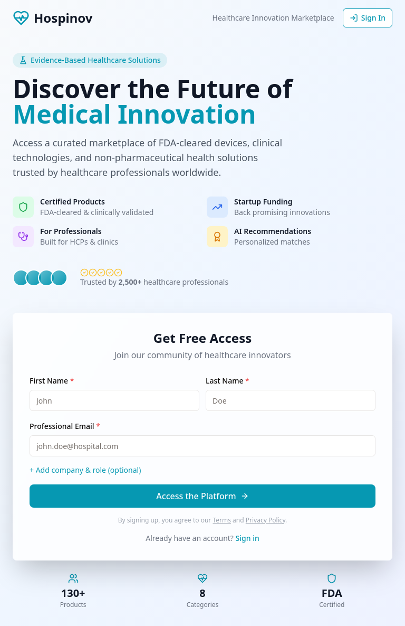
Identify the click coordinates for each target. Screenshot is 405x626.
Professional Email (65, 426)
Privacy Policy (265, 520)
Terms (222, 520)
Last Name (227, 381)
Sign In (367, 18)
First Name (52, 381)
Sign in (247, 538)
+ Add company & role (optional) (85, 470)
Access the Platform (202, 496)
